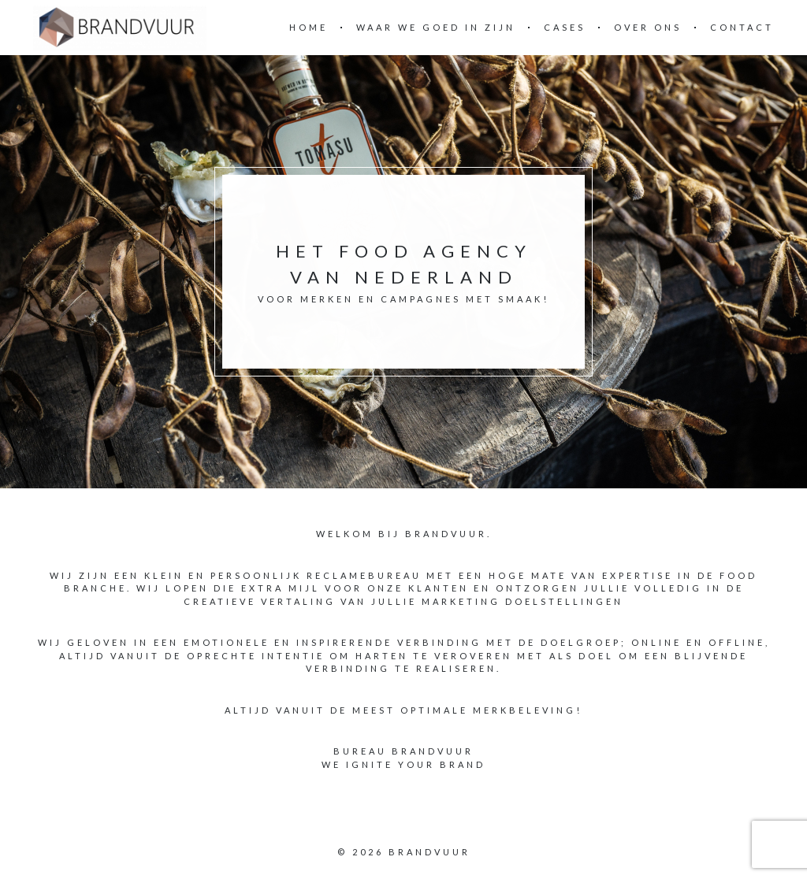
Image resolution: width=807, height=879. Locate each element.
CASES (565, 27)
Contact (742, 27)
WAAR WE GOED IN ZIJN (435, 27)
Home (308, 27)
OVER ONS (648, 27)
